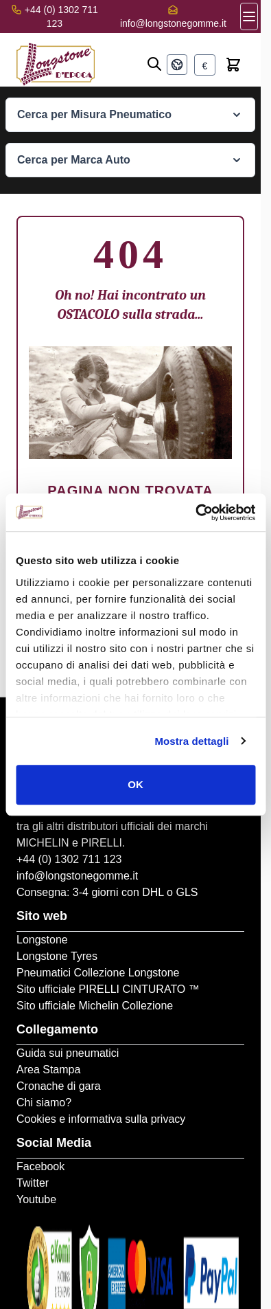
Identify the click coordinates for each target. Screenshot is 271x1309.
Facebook (40, 1166)
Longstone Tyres (56, 956)
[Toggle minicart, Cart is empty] (233, 65)
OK (135, 784)
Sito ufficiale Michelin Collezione (94, 1005)
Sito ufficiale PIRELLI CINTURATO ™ (108, 989)
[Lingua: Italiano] (177, 64)
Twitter (32, 1183)
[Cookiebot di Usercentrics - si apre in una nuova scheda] (195, 513)
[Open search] (154, 64)
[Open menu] (249, 16)
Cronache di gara (58, 1086)
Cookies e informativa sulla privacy (100, 1119)
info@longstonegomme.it (173, 23)
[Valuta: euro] (204, 65)
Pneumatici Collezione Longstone (97, 972)
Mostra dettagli (191, 741)
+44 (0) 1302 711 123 (68, 859)
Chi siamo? (43, 1102)
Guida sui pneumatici (67, 1053)
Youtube (36, 1199)
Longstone (42, 940)
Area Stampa (48, 1069)
